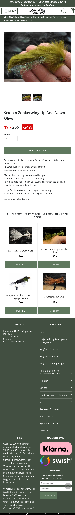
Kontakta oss (56, 416)
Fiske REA (18, 1)
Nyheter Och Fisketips (56, 423)
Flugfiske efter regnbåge (56, 363)
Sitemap (56, 430)
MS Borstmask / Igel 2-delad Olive (54, 251)
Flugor (33, 4)
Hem (56, 332)
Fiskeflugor (25, 17)
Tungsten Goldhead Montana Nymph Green (21, 297)
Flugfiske (24, 4)
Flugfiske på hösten (56, 349)
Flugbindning (48, 4)
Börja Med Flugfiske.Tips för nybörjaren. (56, 341)
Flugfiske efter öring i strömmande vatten (56, 372)
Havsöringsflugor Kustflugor (45, 17)
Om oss (56, 387)
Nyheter (56, 380)
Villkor (56, 402)
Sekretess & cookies (56, 409)
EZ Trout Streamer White (20, 250)
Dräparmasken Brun (54, 296)
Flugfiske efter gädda (56, 356)
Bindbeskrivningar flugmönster (56, 395)
